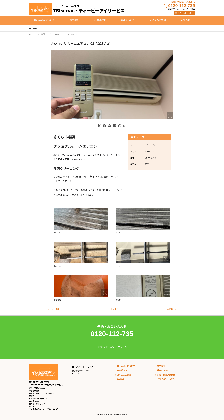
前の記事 (55, 309)
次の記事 (169, 309)
